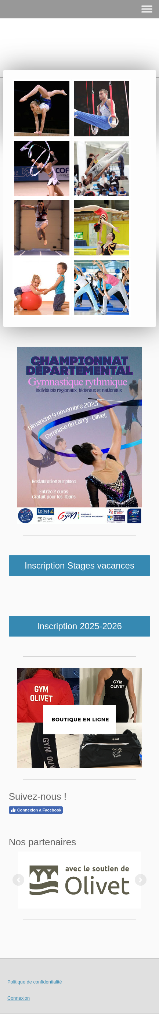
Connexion (18, 998)
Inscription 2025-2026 (79, 626)
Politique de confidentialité (34, 982)
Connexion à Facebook (35, 810)
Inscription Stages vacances (79, 565)
